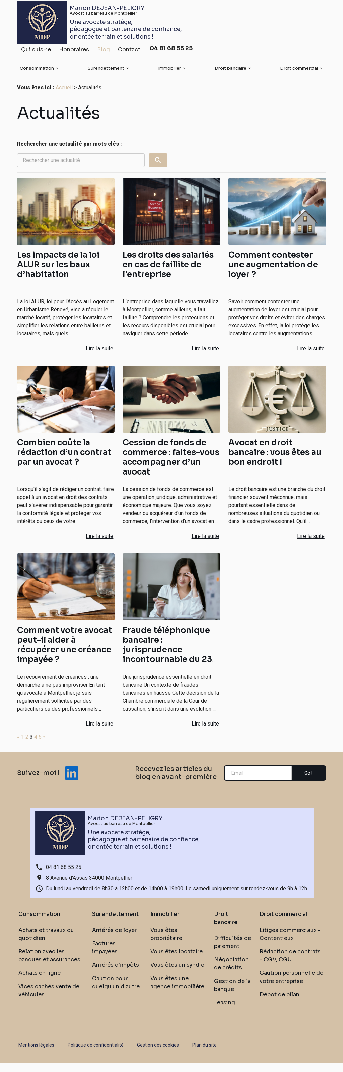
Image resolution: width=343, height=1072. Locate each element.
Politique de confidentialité (96, 1053)
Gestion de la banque (232, 993)
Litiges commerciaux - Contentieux (290, 942)
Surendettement (106, 71)
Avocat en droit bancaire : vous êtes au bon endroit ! (274, 461)
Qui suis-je (36, 52)
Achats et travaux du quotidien (46, 942)
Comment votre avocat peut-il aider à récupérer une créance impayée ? (64, 653)
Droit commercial (299, 71)
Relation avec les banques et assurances (49, 964)
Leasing (224, 1011)
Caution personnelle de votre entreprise (291, 985)
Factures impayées (105, 956)
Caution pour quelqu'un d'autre (116, 991)
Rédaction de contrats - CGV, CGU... (290, 964)
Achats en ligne (39, 981)
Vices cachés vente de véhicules (48, 999)
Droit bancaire (230, 71)
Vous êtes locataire (176, 960)
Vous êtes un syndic (177, 973)
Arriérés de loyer (114, 938)
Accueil (64, 96)
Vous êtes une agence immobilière (177, 991)
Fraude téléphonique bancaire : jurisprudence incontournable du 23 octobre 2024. (167, 658)
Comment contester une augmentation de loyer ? (273, 273)
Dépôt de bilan (279, 1003)
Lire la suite (99, 357)
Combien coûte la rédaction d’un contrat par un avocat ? (64, 461)
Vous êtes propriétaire (166, 942)
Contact (129, 52)
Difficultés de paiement (232, 950)
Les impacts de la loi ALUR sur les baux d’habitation (58, 273)
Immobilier (169, 71)
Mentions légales (36, 1053)
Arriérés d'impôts (115, 973)
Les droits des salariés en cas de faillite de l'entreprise (168, 273)
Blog (103, 52)
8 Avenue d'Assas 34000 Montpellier (89, 886)
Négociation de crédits (231, 972)
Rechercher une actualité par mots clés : (69, 152)
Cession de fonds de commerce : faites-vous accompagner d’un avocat (171, 466)
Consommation (37, 71)
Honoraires (74, 52)
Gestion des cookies (158, 1053)
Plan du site (204, 1053)
